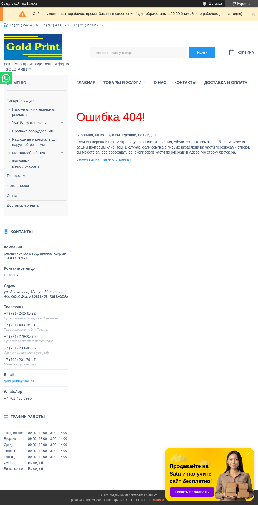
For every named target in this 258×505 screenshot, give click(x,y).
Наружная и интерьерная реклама (33, 112)
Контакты (185, 82)
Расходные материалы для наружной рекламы (35, 142)
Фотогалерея (18, 185)
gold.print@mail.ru (19, 381)
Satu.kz (151, 495)
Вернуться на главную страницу (103, 159)
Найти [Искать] (202, 52)
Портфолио (17, 176)
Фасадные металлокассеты (26, 164)
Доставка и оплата (23, 205)
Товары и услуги (21, 100)
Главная (86, 82)
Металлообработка (28, 153)
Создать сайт (11, 4)
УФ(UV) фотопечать (29, 123)
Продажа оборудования (32, 131)
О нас (12, 195)
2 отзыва (215, 4)
